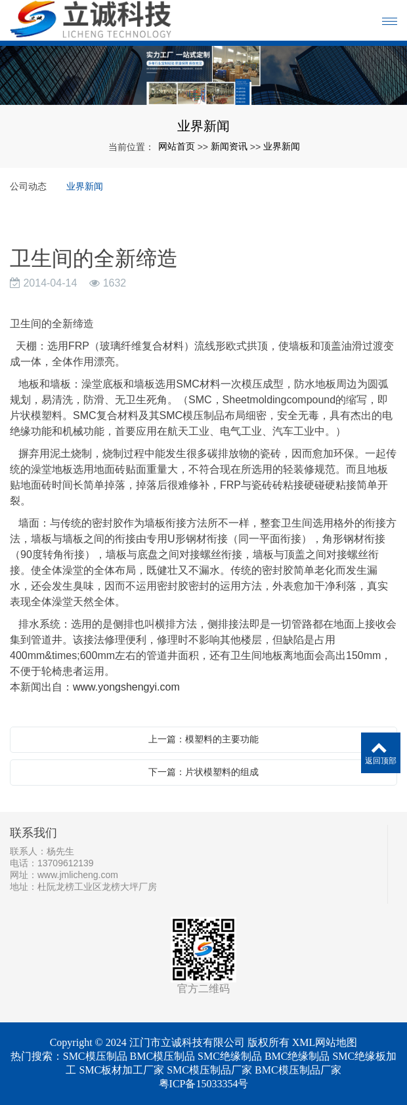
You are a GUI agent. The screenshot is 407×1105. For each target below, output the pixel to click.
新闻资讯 (229, 146)
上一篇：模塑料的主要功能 (203, 739)
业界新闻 (281, 146)
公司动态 (28, 186)
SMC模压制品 (95, 1056)
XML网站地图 (325, 1042)
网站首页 (176, 146)
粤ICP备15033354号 (204, 1083)
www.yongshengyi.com (126, 687)
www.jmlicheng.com (77, 875)
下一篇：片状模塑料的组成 (203, 772)
